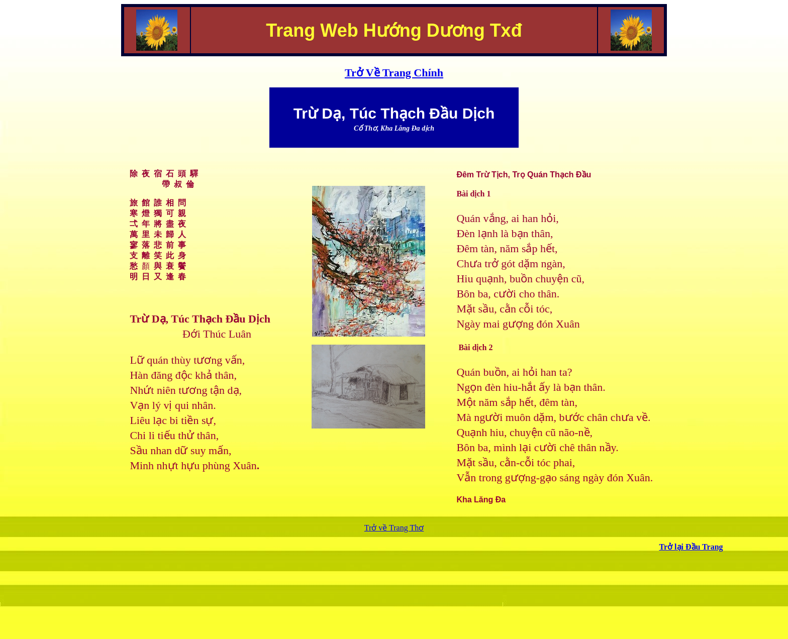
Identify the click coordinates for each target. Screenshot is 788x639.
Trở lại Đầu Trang (691, 547)
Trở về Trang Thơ (394, 527)
